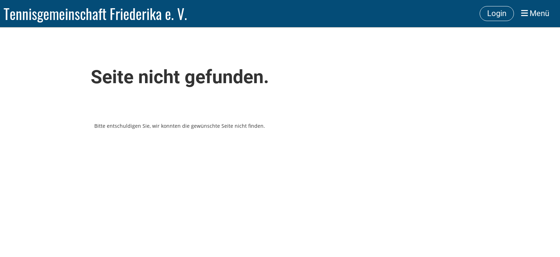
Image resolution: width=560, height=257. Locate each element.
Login (496, 13)
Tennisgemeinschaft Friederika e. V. (95, 14)
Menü (535, 13)
